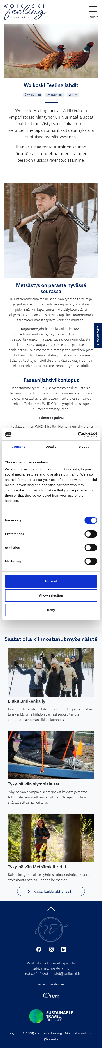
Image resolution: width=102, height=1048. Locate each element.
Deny (51, 610)
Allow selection (51, 595)
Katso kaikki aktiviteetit (51, 891)
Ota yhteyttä (98, 335)
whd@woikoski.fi (67, 973)
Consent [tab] (18, 446)
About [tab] (84, 446)
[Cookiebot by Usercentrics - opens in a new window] (78, 434)
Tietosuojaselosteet (51, 984)
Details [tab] (51, 446)
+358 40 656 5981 (35, 973)
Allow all (51, 581)
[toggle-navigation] (93, 12)
